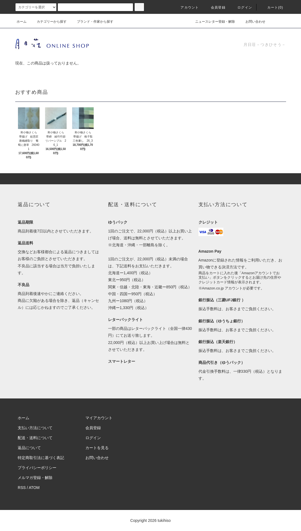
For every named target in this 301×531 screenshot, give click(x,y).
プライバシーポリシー (37, 467)
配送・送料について (35, 438)
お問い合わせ (252, 22)
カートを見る (97, 447)
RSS (22, 487)
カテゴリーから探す (48, 22)
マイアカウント (98, 418)
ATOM (34, 487)
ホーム (22, 22)
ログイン (241, 7)
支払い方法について (35, 428)
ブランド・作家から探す (91, 22)
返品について (29, 447)
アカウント (186, 7)
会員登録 (215, 7)
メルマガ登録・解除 (35, 477)
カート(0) (272, 7)
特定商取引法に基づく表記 (41, 457)
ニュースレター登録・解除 (212, 22)
